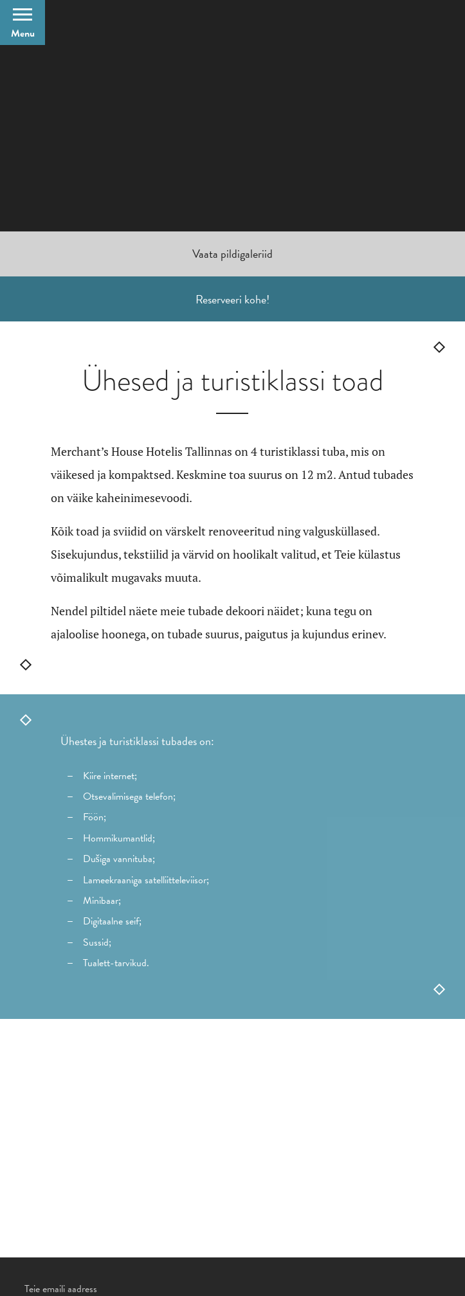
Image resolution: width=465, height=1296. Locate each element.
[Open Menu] (22, 22)
